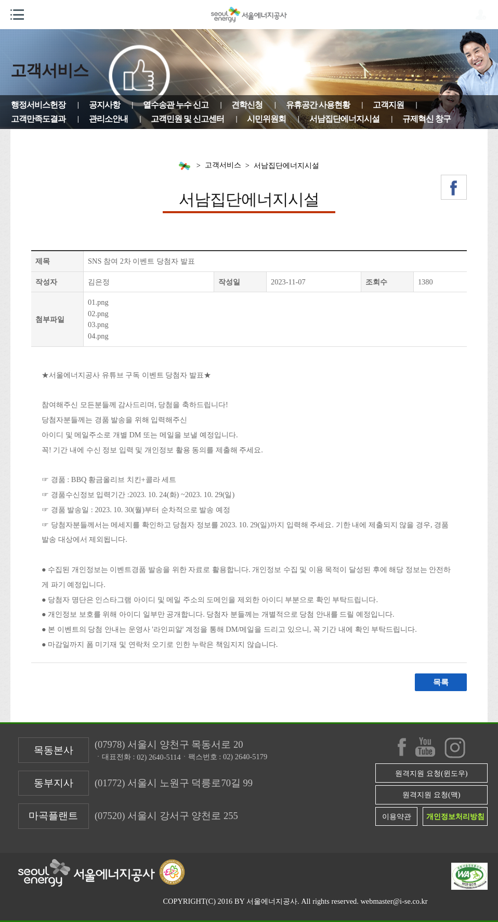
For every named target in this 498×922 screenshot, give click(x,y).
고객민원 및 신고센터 (187, 118)
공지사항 (104, 104)
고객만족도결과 (38, 118)
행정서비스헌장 (38, 104)
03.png (98, 324)
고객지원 (388, 104)
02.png (98, 313)
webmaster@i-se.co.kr (393, 901)
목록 (441, 682)
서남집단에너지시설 (344, 118)
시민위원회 (266, 118)
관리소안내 (108, 118)
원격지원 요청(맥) (431, 794)
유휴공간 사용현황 (318, 104)
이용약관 (396, 816)
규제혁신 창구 (426, 118)
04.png (98, 336)
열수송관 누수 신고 (175, 104)
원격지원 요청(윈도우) (431, 773)
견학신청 (247, 104)
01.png (98, 302)
